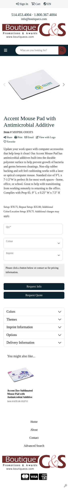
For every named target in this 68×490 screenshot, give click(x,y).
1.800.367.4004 (45, 15)
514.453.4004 (21, 15)
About (34, 429)
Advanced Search (34, 445)
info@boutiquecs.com (34, 19)
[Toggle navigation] (5, 50)
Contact (34, 437)
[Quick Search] (37, 50)
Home (34, 421)
